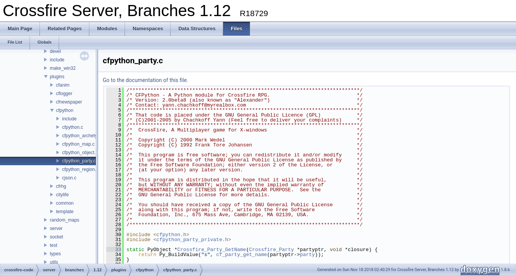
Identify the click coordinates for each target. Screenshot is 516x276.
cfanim (62, 85)
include (57, 59)
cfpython (64, 110)
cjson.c (69, 178)
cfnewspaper (69, 102)
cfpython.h (171, 234)
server (56, 228)
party (307, 254)
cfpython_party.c (78, 161)
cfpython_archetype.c (84, 135)
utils (54, 262)
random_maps (64, 220)
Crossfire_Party (271, 249)
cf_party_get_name (241, 254)
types (55, 253)
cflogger (64, 93)
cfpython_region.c (80, 169)
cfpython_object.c (80, 152)
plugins (57, 76)
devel (55, 51)
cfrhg (61, 186)
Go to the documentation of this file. (145, 80)
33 (113, 249)
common (65, 203)
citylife (62, 194)
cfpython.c (72, 127)
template (65, 211)
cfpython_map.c (78, 144)
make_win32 (63, 68)
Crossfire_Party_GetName (211, 249)
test (53, 245)
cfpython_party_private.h (192, 239)
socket (56, 237)
